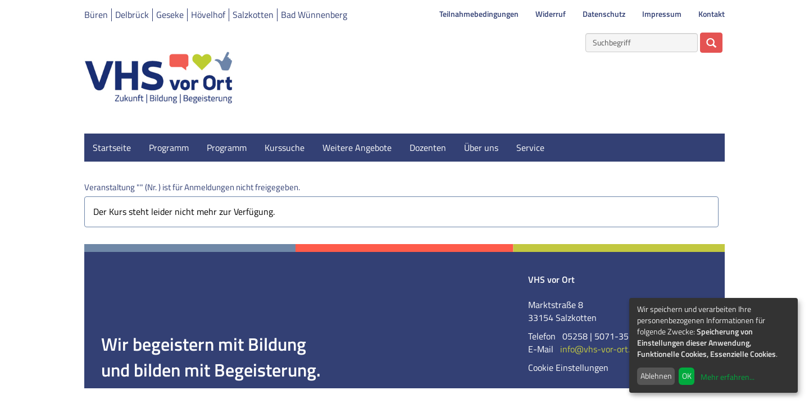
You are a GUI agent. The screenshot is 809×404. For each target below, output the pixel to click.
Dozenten (428, 147)
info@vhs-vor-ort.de (599, 349)
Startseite (112, 147)
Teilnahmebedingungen (479, 14)
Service (530, 147)
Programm (169, 147)
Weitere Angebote (357, 147)
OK (687, 376)
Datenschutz (604, 14)
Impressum (661, 14)
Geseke (170, 14)
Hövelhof (208, 14)
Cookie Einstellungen (568, 367)
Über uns (481, 147)
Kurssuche (284, 147)
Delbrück (132, 14)
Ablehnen (656, 376)
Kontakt (711, 14)
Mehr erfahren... (728, 377)
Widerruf (550, 14)
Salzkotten (253, 14)
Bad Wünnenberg (314, 14)
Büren (96, 14)
